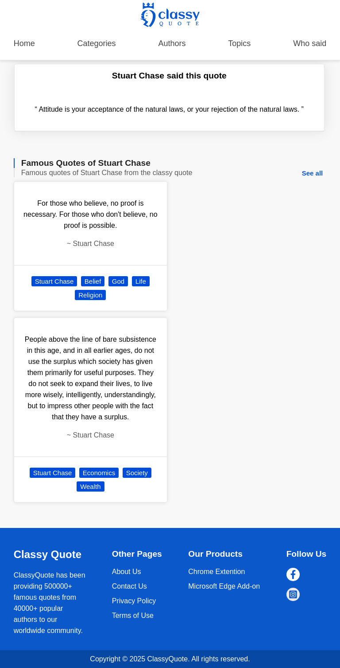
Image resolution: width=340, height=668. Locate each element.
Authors (171, 43)
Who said (309, 43)
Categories (96, 43)
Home (24, 43)
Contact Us (129, 586)
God (118, 281)
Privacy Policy (134, 601)
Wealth (90, 486)
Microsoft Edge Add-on (224, 586)
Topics (239, 43)
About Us (126, 571)
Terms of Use (133, 615)
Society (137, 473)
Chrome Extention (216, 571)
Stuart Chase (54, 281)
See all (312, 173)
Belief (93, 281)
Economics (99, 473)
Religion (90, 295)
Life (140, 281)
